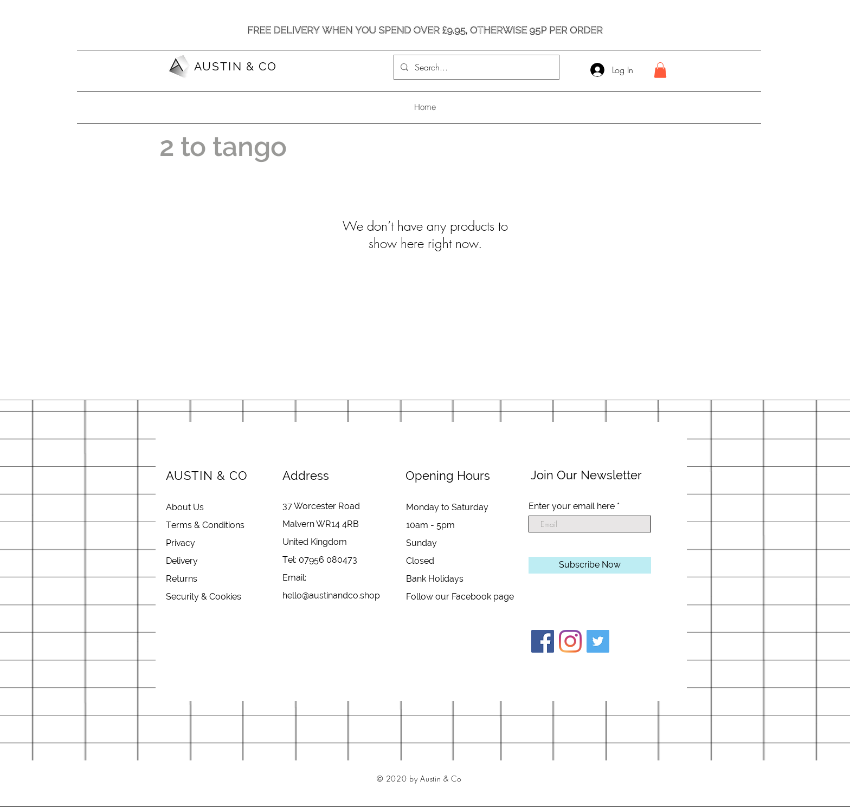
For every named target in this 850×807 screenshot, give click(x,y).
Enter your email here (572, 506)
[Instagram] (570, 641)
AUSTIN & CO (235, 66)
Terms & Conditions (205, 525)
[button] (660, 70)
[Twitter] (598, 641)
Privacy (180, 543)
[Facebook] (542, 641)
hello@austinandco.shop (331, 595)
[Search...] (475, 67)
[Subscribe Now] (590, 565)
